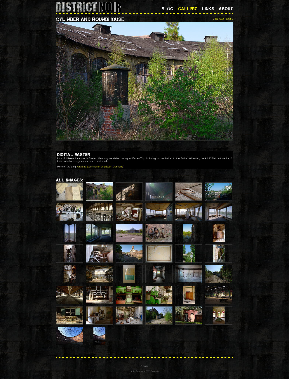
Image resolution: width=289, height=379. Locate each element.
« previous (218, 19)
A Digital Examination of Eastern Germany (100, 166)
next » (229, 19)
